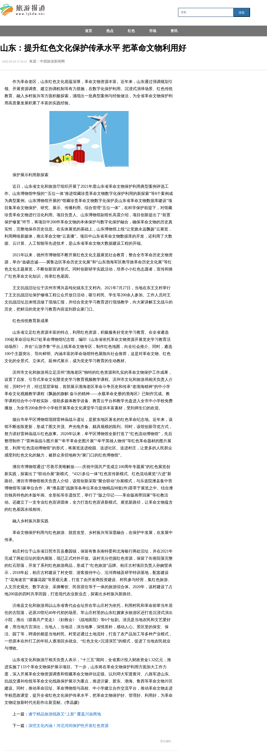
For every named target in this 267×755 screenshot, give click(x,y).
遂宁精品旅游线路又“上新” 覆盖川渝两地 (64, 714)
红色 (131, 31)
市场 (152, 31)
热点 (109, 31)
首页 (88, 31)
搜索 (242, 12)
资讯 (174, 31)
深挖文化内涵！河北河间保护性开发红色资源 (68, 725)
